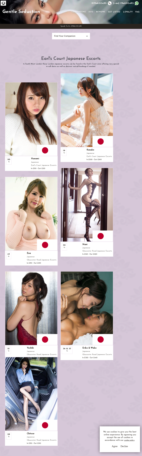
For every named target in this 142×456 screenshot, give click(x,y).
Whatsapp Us (94, 416)
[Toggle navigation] (67, 18)
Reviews (100, 19)
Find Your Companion (60, 49)
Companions (78, 19)
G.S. (14, 407)
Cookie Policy (58, 420)
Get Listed (113, 19)
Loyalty (127, 19)
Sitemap (56, 425)
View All (15, 340)
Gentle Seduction (28, 18)
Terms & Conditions (61, 410)
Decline (118, 448)
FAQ (137, 19)
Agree (108, 448)
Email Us (92, 410)
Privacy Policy (58, 415)
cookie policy (115, 443)
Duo (90, 19)
